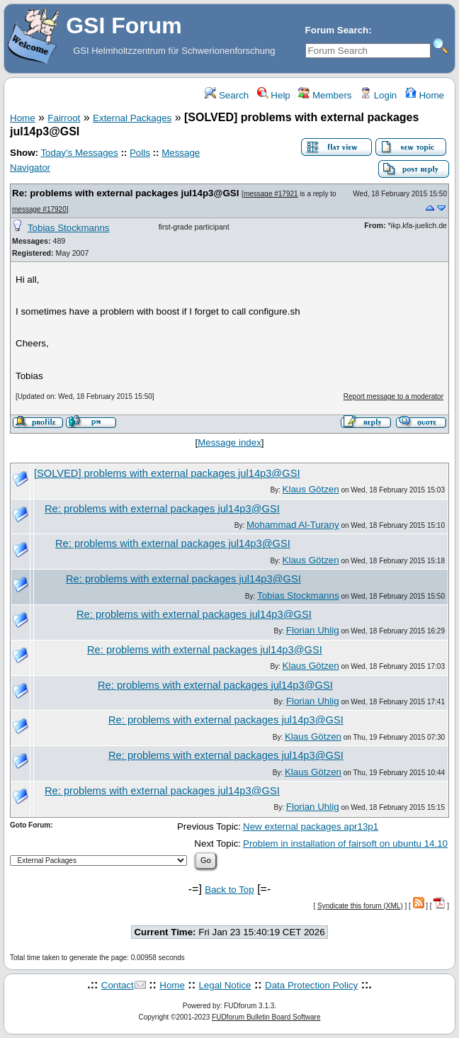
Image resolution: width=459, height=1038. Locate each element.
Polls (140, 152)
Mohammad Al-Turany (292, 524)
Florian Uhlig (312, 630)
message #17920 (39, 209)
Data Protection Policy (311, 985)
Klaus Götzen (311, 489)
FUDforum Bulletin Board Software (266, 1017)
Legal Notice (224, 985)
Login (378, 95)
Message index (229, 442)
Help (273, 95)
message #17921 (271, 194)
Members (324, 95)
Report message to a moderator (393, 396)
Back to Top (229, 889)
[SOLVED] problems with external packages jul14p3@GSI (167, 473)
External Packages (132, 118)
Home (424, 95)
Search (227, 95)
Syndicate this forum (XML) (360, 906)
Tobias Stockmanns (69, 227)
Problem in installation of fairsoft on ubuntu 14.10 (345, 843)
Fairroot (63, 118)
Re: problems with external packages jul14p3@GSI (125, 193)
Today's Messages (79, 152)
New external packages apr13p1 (310, 826)
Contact (117, 985)
